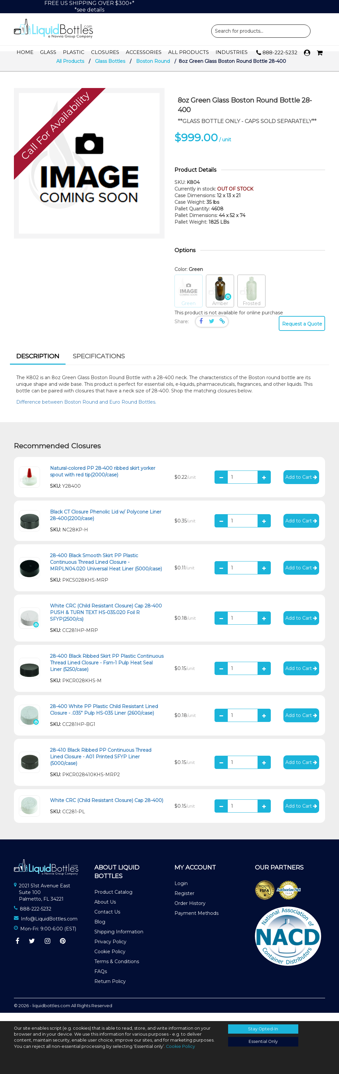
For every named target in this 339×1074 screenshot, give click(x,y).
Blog (99, 930)
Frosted (251, 300)
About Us (105, 910)
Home (25, 52)
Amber (220, 300)
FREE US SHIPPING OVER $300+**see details (89, 6)
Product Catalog (113, 900)
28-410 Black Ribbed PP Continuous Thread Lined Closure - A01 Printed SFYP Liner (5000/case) (100, 765)
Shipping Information (118, 940)
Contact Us (107, 920)
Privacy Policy (110, 950)
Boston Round (153, 69)
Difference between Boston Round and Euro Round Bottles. (87, 410)
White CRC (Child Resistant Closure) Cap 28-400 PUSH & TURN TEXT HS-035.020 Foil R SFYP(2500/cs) (106, 620)
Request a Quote (302, 332)
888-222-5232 (276, 53)
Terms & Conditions (116, 970)
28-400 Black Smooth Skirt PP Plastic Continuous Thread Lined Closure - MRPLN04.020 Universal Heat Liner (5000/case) (106, 570)
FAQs (100, 980)
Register (184, 902)
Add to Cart (301, 485)
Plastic (73, 52)
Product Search (261, 31)
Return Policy (110, 990)
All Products (188, 52)
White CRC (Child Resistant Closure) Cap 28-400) (106, 809)
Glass (48, 52)
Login (181, 892)
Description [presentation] (37, 364)
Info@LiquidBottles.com (49, 927)
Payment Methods (196, 921)
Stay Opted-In (263, 1028)
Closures (105, 52)
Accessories (144, 52)
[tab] (38, 365)
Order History (190, 912)
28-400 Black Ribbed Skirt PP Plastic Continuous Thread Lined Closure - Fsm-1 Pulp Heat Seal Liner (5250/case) (107, 671)
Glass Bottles (110, 69)
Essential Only (263, 1041)
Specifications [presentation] (99, 364)
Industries (232, 52)
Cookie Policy (109, 960)
